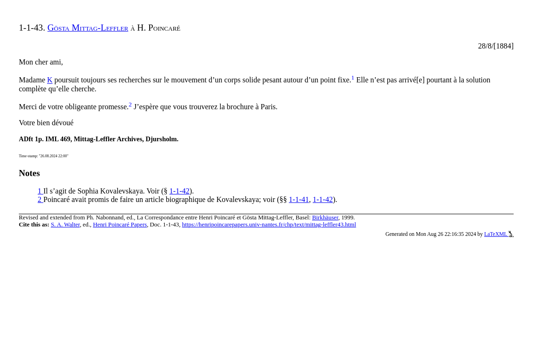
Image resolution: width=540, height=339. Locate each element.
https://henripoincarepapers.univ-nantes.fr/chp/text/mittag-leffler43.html (269, 224)
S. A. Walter (65, 224)
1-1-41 (299, 199)
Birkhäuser (325, 217)
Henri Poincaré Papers (119, 224)
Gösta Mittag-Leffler (88, 27)
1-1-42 (179, 191)
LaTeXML (499, 234)
